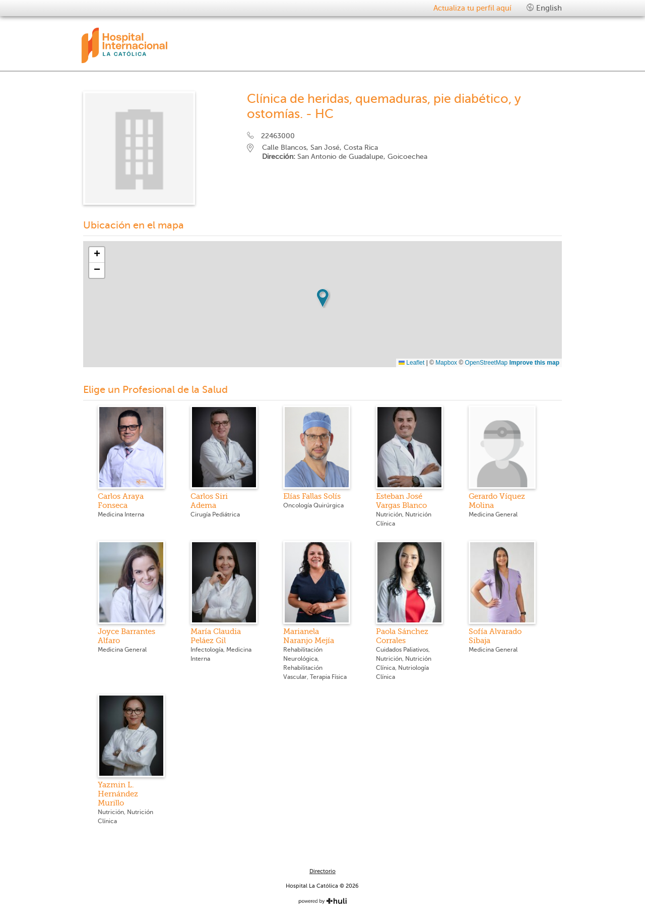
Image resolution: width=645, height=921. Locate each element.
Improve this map (534, 362)
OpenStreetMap (486, 362)
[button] (322, 298)
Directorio (322, 871)
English (544, 8)
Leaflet (411, 362)
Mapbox (446, 362)
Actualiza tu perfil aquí (472, 8)
